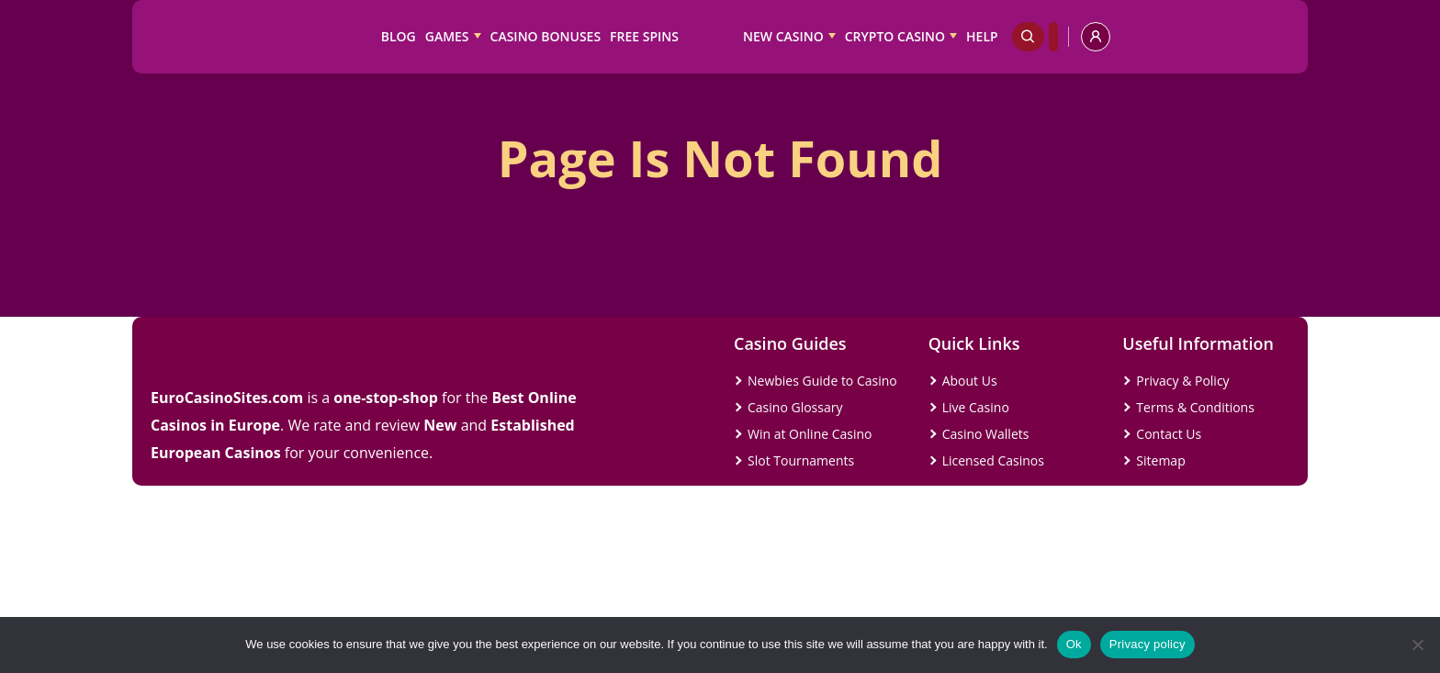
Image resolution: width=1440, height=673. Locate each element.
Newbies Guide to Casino (822, 380)
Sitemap (1160, 460)
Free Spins (644, 36)
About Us (969, 380)
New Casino (783, 36)
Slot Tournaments (801, 460)
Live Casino (975, 407)
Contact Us (1168, 434)
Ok (1074, 644)
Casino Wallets (985, 434)
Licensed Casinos (993, 460)
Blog (398, 36)
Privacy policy (1147, 644)
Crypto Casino (895, 36)
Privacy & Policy (1182, 380)
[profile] (1095, 36)
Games (447, 36)
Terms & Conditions (1195, 407)
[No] (1417, 644)
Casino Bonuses (546, 36)
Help (982, 36)
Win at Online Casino (810, 434)
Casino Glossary (795, 407)
